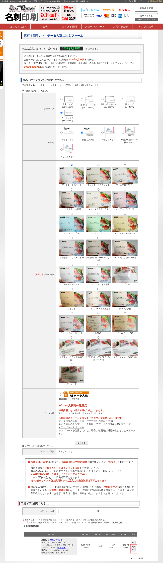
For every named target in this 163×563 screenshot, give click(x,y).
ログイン (142, 1)
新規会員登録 (156, 1)
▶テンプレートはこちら (71, 427)
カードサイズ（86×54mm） (68, 116)
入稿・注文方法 (88, 421)
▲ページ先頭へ (138, 558)
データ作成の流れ (68, 421)
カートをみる (146, 17)
